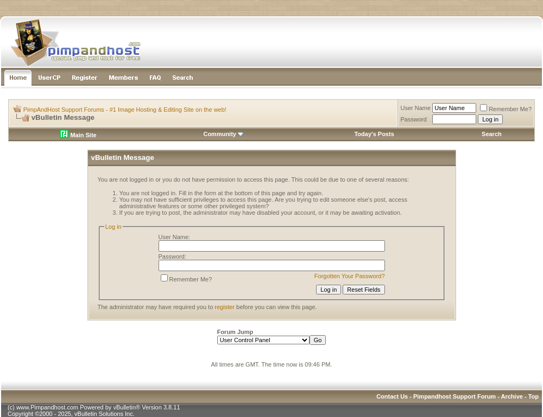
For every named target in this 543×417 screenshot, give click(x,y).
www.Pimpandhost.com (47, 407)
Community (223, 134)
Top (533, 396)
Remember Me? (506, 109)
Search (492, 134)
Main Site (78, 135)
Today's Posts (374, 134)
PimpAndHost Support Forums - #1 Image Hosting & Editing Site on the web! (124, 109)
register (224, 307)
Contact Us (392, 396)
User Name (416, 108)
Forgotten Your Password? (349, 276)
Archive (512, 396)
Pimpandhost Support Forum (454, 396)
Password (414, 119)
